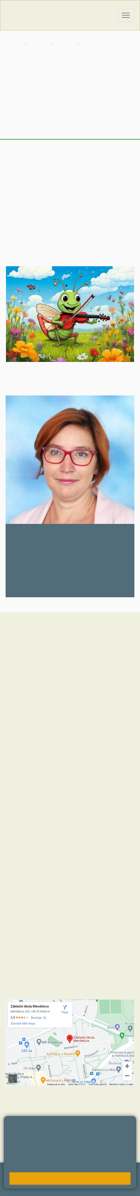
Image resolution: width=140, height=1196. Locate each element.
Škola (39, 44)
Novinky (17, 96)
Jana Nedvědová (41, 534)
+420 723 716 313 (88, 873)
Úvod (13, 81)
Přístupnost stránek (28, 1187)
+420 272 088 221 (46, 832)
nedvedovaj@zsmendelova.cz (51, 562)
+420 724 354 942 (91, 880)
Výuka (14, 111)
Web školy (124, 1175)
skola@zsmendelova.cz (50, 847)
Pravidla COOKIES (77, 1187)
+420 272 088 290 (48, 880)
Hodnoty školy (22, 757)
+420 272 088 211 (43, 873)
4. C (89, 44)
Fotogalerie (22, 126)
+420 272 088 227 (46, 888)
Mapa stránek (37, 1179)
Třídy (65, 44)
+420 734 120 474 (92, 888)
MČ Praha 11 (21, 802)
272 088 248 (27, 587)
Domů (12, 44)
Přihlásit (66, 1179)
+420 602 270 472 (42, 839)
